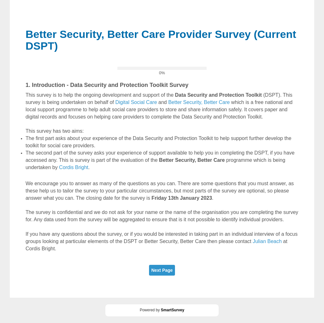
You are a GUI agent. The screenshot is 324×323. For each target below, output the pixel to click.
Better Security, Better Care (199, 102)
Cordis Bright (73, 167)
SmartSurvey (172, 310)
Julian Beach (267, 241)
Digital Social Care (136, 102)
